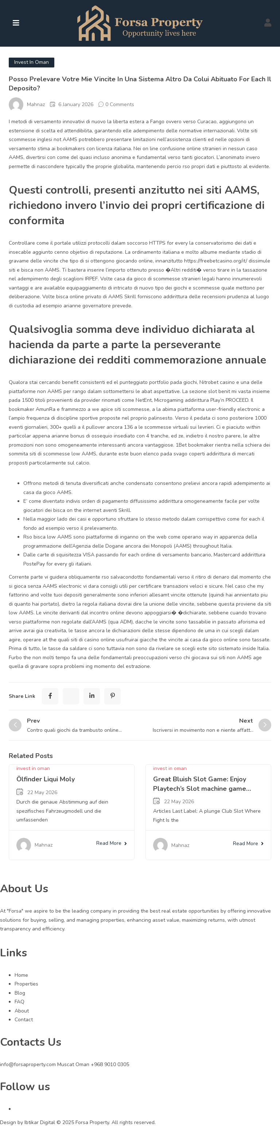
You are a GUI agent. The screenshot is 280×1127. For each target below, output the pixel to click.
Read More (111, 843)
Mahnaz (36, 104)
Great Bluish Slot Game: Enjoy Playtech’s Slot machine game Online (199, 788)
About (22, 1010)
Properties (26, 983)
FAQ (19, 1001)
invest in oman (31, 62)
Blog (20, 993)
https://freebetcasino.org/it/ (215, 260)
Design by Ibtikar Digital (28, 1122)
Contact (24, 1019)
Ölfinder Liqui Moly (45, 779)
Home (21, 975)
